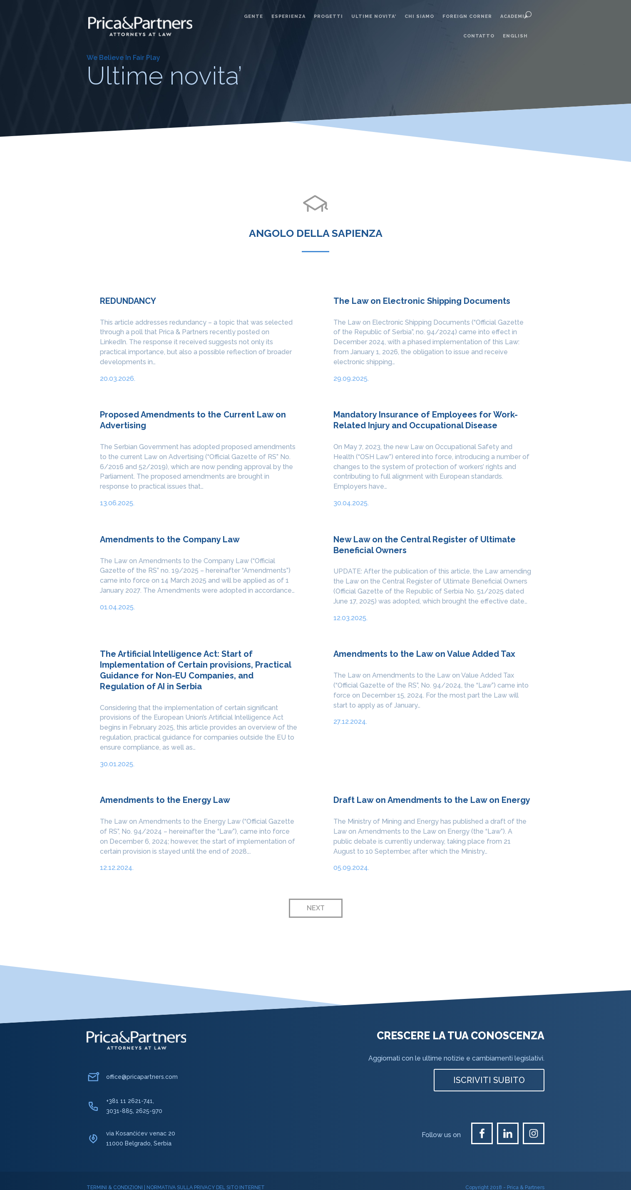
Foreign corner (467, 16)
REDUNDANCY (128, 301)
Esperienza (288, 16)
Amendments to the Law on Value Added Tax (424, 654)
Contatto (478, 36)
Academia (514, 16)
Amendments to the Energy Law (165, 800)
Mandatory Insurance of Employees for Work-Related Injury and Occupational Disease (425, 420)
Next (316, 908)
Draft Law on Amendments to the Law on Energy (431, 800)
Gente (253, 16)
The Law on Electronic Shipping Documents (421, 301)
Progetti (328, 16)
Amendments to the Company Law (170, 539)
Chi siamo (419, 16)
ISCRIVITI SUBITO (489, 1080)
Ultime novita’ (373, 16)
